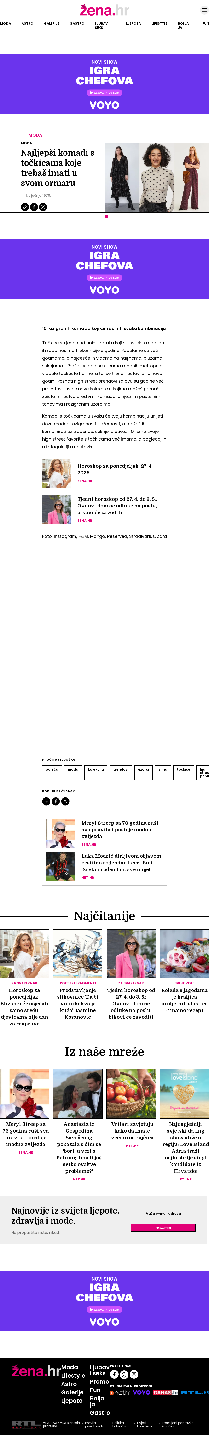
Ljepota (133, 23)
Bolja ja (183, 25)
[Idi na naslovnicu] (104, 15)
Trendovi (120, 769)
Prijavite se (163, 1227)
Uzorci (143, 769)
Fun (205, 23)
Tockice (183, 769)
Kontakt (73, 1423)
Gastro (77, 23)
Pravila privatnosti (94, 1424)
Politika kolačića (119, 1424)
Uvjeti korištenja (145, 1424)
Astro (27, 23)
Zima (163, 769)
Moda (5, 23)
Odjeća (52, 769)
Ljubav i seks (102, 25)
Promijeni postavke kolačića (178, 1424)
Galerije (51, 23)
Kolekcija (96, 769)
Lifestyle (159, 23)
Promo (99, 1382)
